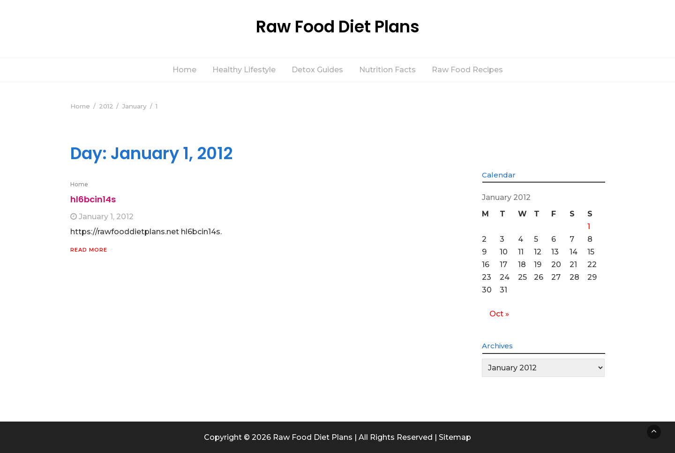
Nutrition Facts (387, 69)
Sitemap (455, 437)
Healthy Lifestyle (244, 69)
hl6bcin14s (93, 199)
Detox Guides (317, 69)
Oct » (499, 313)
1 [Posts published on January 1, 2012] (588, 226)
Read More (88, 249)
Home (184, 69)
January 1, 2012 (106, 216)
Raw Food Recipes (467, 69)
